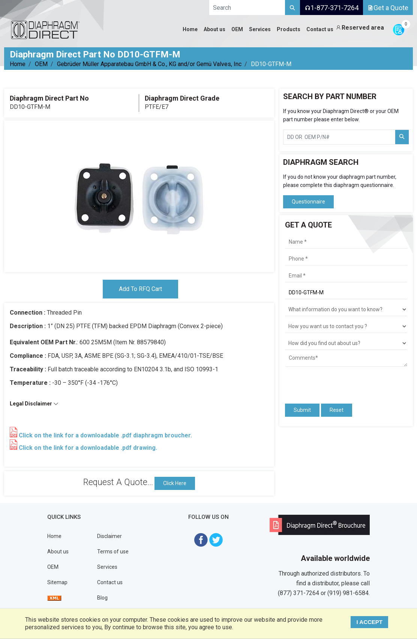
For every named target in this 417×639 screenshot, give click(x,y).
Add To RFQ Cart (140, 288)
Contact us (110, 582)
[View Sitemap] (54, 598)
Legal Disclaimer (34, 404)
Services (107, 567)
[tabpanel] (139, 196)
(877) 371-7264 (298, 593)
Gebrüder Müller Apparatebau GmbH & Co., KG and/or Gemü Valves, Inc (149, 64)
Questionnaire (308, 202)
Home (18, 64)
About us (58, 552)
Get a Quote (388, 8)
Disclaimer (109, 536)
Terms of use (113, 552)
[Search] (292, 7)
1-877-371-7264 (331, 8)
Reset (337, 410)
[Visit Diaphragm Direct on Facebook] (201, 539)
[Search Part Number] (402, 137)
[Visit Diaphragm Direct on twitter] (216, 539)
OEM (41, 64)
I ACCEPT (369, 622)
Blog (102, 598)
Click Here (174, 483)
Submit (302, 410)
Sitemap (57, 582)
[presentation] (329, 382)
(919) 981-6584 (348, 593)
